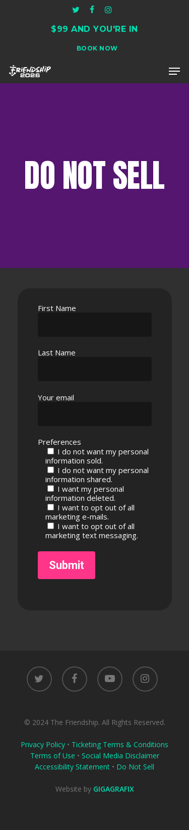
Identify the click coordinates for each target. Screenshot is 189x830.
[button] (174, 71)
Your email (95, 409)
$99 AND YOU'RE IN (94, 29)
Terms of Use (52, 755)
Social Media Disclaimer (120, 755)
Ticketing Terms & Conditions (120, 744)
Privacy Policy (43, 744)
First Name (95, 320)
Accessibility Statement (72, 766)
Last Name (95, 364)
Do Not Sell (135, 766)
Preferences (59, 442)
